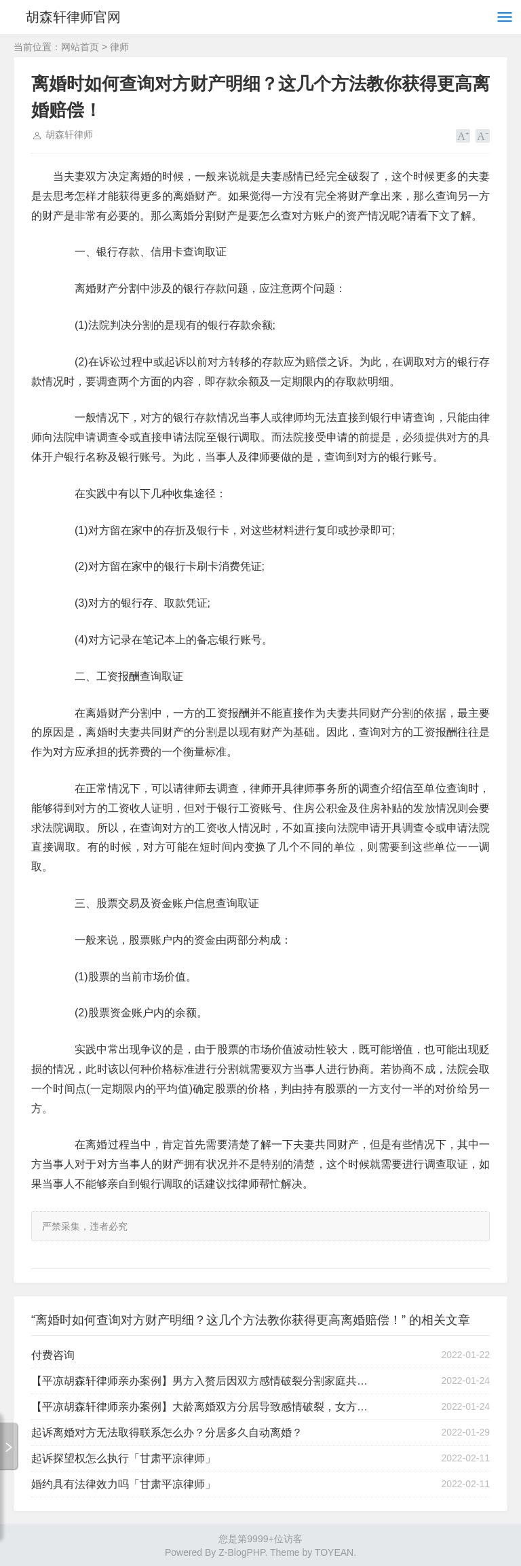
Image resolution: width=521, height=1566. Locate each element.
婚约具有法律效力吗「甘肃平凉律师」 (123, 1484)
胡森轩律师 (69, 134)
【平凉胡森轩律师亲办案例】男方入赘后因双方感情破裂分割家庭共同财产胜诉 (203, 1381)
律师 (119, 46)
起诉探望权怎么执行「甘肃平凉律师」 (123, 1458)
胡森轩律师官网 (73, 17)
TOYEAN (334, 1552)
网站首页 (80, 46)
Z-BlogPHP (241, 1552)
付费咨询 (53, 1355)
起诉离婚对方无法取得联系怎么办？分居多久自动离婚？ (167, 1432)
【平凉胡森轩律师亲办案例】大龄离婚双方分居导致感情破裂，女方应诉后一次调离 (203, 1406)
